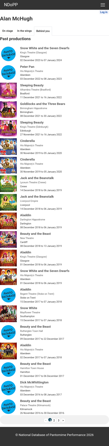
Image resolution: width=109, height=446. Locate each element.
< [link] (46, 420)
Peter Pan (27, 67)
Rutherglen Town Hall (31, 331)
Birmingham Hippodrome (33, 108)
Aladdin (25, 215)
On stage (7, 30)
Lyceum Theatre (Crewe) (33, 182)
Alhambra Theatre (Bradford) (35, 89)
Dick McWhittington (34, 382)
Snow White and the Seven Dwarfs (44, 48)
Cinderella (27, 141)
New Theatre (27, 238)
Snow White (28, 308)
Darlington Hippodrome (32, 219)
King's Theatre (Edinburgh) (34, 127)
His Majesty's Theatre (31, 71)
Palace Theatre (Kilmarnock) (35, 405)
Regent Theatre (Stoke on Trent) (37, 294)
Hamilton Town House (32, 368)
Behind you (43, 31)
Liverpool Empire (29, 201)
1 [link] (50, 420)
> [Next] (63, 420)
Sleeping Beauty (32, 85)
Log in (103, 12)
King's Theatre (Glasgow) (33, 52)
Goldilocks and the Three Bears (42, 104)
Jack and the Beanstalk (37, 178)
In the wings (24, 30)
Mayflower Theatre (30, 312)
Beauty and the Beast (35, 234)
